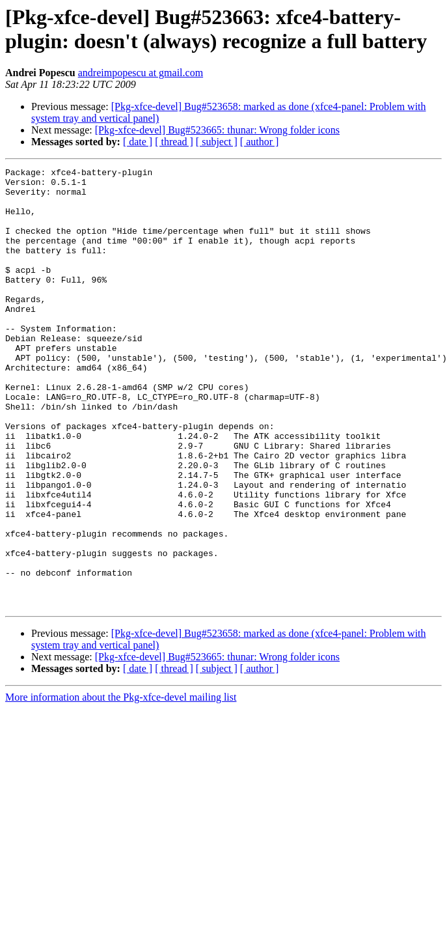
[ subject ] (216, 141)
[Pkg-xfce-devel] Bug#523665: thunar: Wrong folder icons (217, 129)
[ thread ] (174, 141)
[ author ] (259, 141)
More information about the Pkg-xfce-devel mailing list (120, 785)
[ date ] (137, 141)
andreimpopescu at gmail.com (140, 72)
